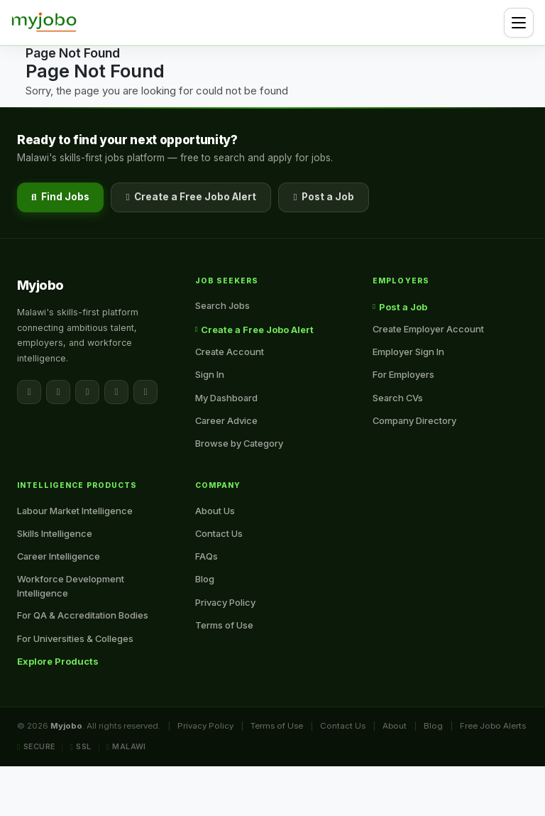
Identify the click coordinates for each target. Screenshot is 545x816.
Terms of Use (224, 625)
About (394, 726)
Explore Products (58, 661)
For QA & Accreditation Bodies (82, 615)
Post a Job (323, 196)
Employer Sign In (408, 351)
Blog (204, 578)
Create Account (229, 351)
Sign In (209, 374)
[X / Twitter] (58, 392)
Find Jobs (60, 196)
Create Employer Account (428, 328)
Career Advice (226, 420)
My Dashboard (226, 397)
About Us (215, 510)
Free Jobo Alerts (493, 726)
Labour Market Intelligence (75, 510)
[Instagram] (116, 392)
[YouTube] (145, 392)
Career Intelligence (58, 556)
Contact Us (219, 533)
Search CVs (398, 397)
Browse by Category (239, 443)
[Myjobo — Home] (44, 22)
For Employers (403, 374)
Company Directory (414, 420)
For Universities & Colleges (75, 638)
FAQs (206, 556)
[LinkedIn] (87, 392)
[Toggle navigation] (519, 23)
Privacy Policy (225, 602)
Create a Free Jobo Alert (191, 196)
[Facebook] (29, 392)
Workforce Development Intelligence (70, 586)
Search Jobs (222, 305)
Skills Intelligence (54, 533)
